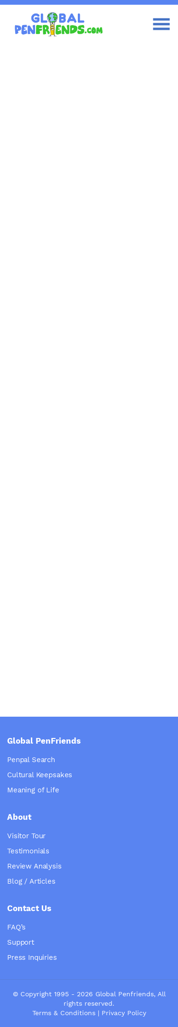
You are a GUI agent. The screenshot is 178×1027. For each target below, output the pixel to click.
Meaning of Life (33, 790)
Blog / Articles (31, 881)
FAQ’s (16, 927)
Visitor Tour (26, 836)
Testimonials (28, 851)
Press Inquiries (32, 957)
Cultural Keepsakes (39, 775)
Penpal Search (31, 759)
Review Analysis (34, 866)
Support (20, 942)
